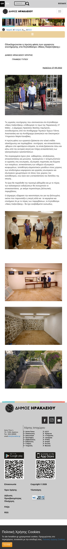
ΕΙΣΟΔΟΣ (62, 3)
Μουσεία (48, 446)
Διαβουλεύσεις (30, 439)
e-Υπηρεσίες (49, 435)
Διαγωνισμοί (29, 435)
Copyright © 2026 (38, 484)
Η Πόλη (47, 439)
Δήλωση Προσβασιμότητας (12, 497)
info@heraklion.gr (14, 436)
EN (7, 3)
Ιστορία (47, 441)
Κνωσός (47, 443)
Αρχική (9, 30)
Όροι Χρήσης (10, 490)
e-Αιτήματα (48, 437)
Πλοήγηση (9, 501)
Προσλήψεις (29, 437)
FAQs (7, 507)
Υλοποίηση (35, 490)
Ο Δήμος (18, 30)
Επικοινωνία (10, 484)
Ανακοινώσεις (30, 433)
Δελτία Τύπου (29, 431)
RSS (6, 512)
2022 (29, 30)
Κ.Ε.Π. (47, 431)
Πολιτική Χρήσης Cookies (54, 539)
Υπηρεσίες (29, 446)
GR (2, 3)
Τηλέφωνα (48, 433)
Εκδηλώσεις (29, 441)
